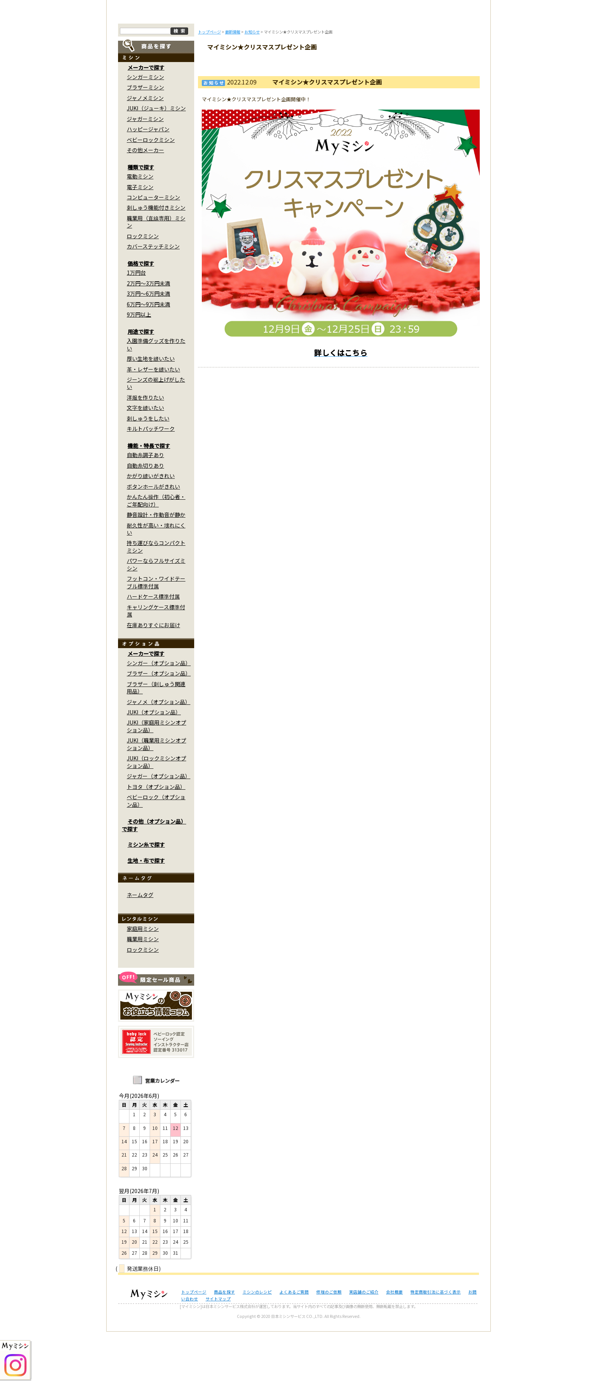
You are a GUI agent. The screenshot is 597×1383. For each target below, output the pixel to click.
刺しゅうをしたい (148, 470)
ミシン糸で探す (146, 896)
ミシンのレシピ (257, 1343)
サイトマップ (218, 1350)
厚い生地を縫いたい (151, 410)
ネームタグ (140, 946)
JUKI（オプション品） (154, 764)
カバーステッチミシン (153, 298)
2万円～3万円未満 (148, 334)
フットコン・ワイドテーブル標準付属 (156, 633)
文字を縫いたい (145, 459)
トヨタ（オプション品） (156, 838)
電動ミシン (140, 228)
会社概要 (394, 1343)
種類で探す (141, 218)
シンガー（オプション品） (159, 714)
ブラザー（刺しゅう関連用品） (156, 738)
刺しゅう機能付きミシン (156, 259)
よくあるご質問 (299, 64)
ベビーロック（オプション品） (156, 852)
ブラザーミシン (145, 139)
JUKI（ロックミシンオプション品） (156, 813)
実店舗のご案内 (449, 64)
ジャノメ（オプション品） (158, 753)
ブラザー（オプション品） (159, 725)
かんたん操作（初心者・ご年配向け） (156, 552)
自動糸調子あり (145, 506)
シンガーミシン (145, 128)
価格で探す (141, 315)
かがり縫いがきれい (151, 527)
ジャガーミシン (145, 170)
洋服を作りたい (145, 449)
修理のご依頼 (349, 64)
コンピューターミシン (153, 249)
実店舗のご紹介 (363, 1343)
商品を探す (198, 64)
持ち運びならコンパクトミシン (156, 598)
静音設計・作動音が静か (156, 566)
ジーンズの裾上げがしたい (156, 434)
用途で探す (141, 383)
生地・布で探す (146, 912)
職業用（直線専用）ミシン (156, 273)
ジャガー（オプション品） (158, 828)
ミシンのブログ (249, 64)
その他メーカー (145, 202)
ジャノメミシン (145, 149)
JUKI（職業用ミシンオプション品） (156, 795)
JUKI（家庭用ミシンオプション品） (156, 777)
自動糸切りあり (145, 517)
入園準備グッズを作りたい (156, 396)
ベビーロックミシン (151, 191)
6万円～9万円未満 (148, 355)
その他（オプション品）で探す (154, 876)
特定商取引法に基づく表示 (435, 1343)
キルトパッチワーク (151, 480)
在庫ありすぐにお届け (153, 676)
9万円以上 (139, 366)
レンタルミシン (398, 64)
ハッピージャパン (148, 181)
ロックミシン (143, 288)
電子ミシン (140, 238)
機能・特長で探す (149, 497)
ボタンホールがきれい (153, 538)
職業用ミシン (143, 990)
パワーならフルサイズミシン (156, 616)
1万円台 (136, 324)
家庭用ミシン (143, 980)
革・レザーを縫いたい (153, 420)
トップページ (149, 64)
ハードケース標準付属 (153, 648)
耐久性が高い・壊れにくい (156, 580)
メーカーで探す (146, 119)
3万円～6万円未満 (148, 345)
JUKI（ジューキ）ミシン (156, 160)
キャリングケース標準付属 (156, 662)
